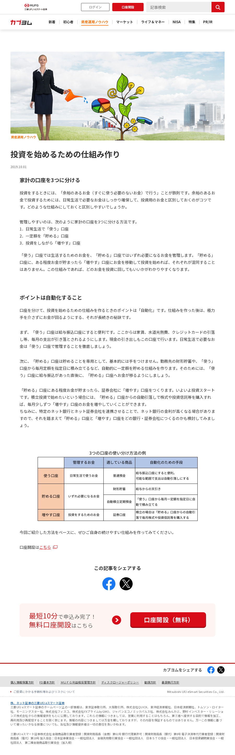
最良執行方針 (170, 682)
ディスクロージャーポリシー (120, 682)
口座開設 (128, 7)
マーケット (124, 21)
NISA (177, 21)
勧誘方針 (150, 682)
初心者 (68, 21)
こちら (45, 547)
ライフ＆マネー (153, 21)
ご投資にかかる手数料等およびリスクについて (44, 691)
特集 (192, 21)
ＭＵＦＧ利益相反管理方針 (78, 682)
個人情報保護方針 (22, 682)
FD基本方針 (47, 682)
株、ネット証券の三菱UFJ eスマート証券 (37, 703)
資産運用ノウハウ (94, 21)
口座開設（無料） (169, 619)
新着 (52, 21)
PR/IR (208, 21)
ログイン (95, 7)
